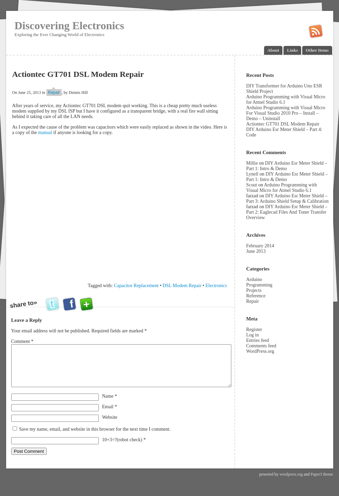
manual (45, 132)
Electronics (216, 285)
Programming (259, 284)
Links (292, 50)
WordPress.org (260, 351)
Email (109, 414)
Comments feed (261, 345)
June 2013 (256, 251)
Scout (251, 184)
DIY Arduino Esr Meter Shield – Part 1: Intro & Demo (286, 166)
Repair (54, 92)
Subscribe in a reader (315, 31)
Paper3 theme (322, 482)
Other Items (317, 50)
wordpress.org (291, 482)
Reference (256, 295)
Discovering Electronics (69, 25)
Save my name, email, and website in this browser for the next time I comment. (94, 437)
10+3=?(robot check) (122, 447)
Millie (252, 163)
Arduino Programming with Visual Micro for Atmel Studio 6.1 (281, 187)
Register (254, 329)
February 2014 (260, 245)
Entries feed (257, 340)
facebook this (70, 304)
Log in (252, 334)
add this (86, 304)
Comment (22, 341)
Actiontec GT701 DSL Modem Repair (283, 124)
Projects (254, 290)
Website (110, 425)
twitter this (53, 304)
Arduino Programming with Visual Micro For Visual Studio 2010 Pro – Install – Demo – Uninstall (285, 113)
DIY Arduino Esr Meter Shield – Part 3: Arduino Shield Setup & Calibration (287, 198)
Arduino (254, 279)
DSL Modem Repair (182, 285)
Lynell (252, 174)
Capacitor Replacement (136, 285)
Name (109, 404)
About (273, 50)
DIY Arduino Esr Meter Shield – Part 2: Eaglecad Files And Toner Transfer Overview (287, 212)
